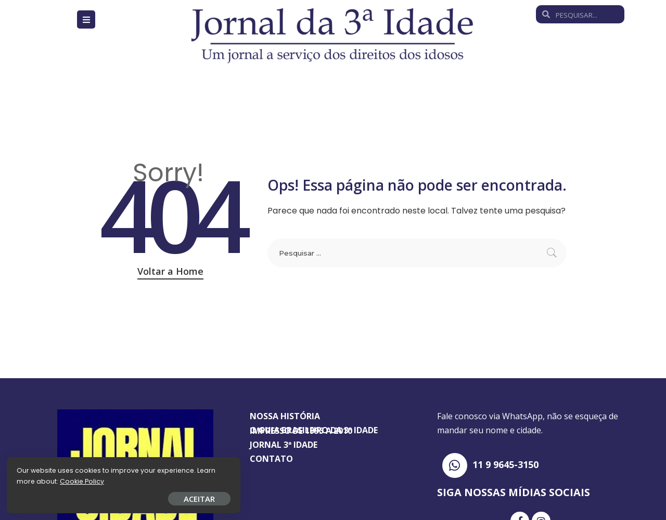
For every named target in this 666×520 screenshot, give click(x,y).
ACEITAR (122, 497)
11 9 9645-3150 (505, 464)
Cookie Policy (40, 479)
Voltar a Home (170, 271)
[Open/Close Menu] (86, 19)
